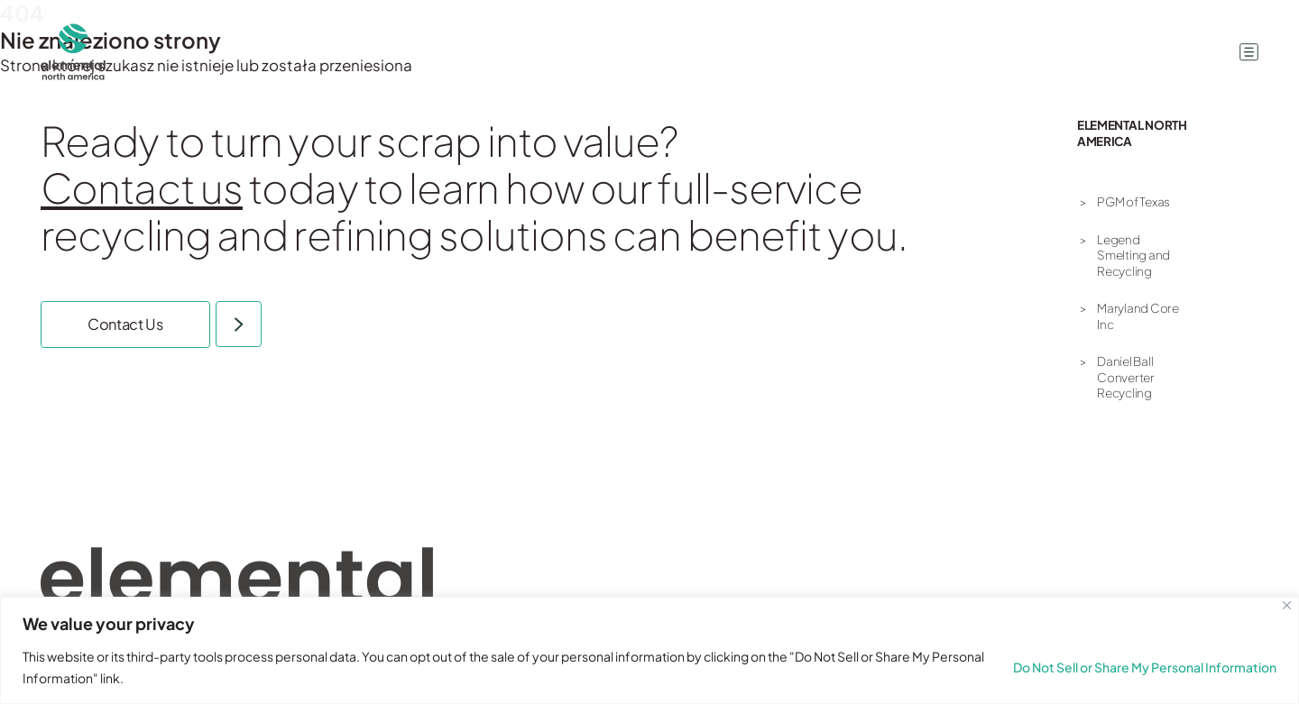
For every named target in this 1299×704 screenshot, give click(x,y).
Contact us (142, 187)
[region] (649, 650)
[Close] (1287, 605)
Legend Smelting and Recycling (1133, 255)
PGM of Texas (1133, 201)
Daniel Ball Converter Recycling (1126, 376)
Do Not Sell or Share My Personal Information (1144, 667)
